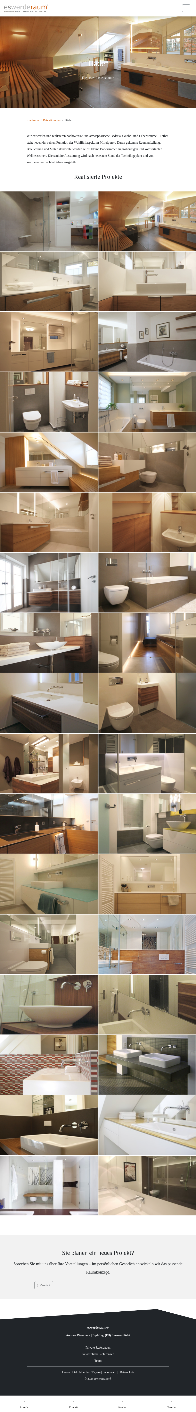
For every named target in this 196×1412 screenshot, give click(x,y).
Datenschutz (127, 1372)
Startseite (33, 120)
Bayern (96, 1372)
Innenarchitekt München (76, 1372)
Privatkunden (51, 120)
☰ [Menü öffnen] (186, 8)
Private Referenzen (98, 1347)
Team (97, 1360)
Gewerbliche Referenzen (98, 1354)
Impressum (109, 1372)
